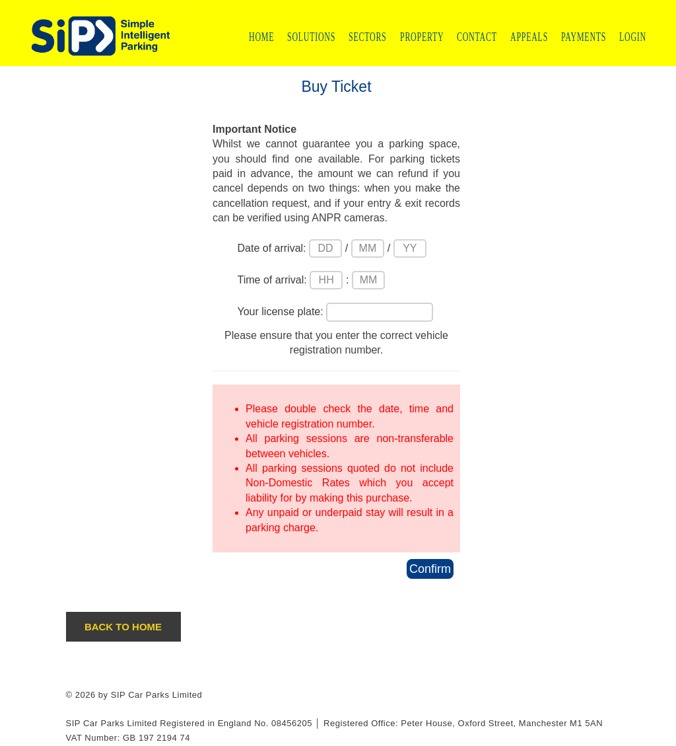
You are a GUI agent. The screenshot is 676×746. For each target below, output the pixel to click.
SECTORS (368, 37)
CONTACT (477, 37)
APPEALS (529, 37)
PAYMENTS (583, 37)
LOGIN (632, 37)
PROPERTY (422, 37)
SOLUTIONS (311, 37)
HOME (261, 37)
